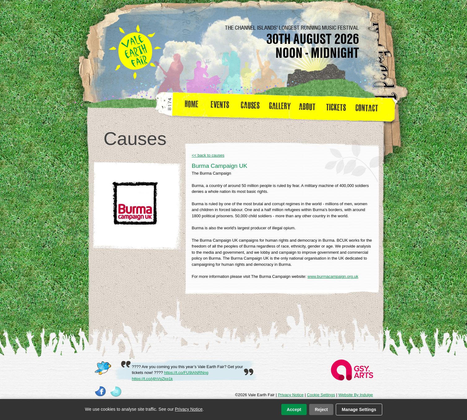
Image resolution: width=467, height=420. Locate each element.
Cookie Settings (321, 394)
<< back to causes (208, 155)
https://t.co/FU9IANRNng (186, 372)
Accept (294, 409)
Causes (250, 106)
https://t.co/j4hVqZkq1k (152, 378)
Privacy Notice (291, 394)
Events (222, 106)
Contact (369, 106)
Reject (321, 409)
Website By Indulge (355, 394)
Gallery (281, 106)
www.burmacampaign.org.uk (333, 276)
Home (192, 106)
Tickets (338, 106)
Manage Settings (359, 409)
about (307, 106)
